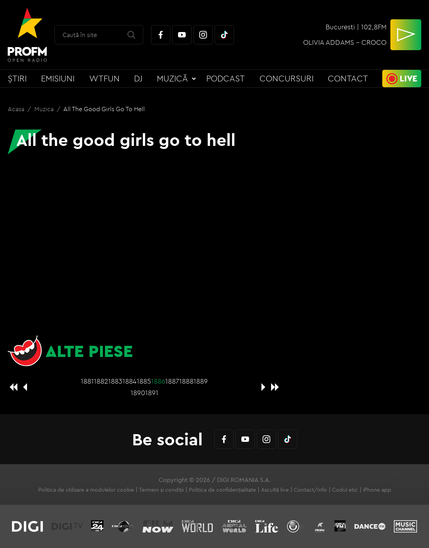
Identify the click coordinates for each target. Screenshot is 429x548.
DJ (138, 78)
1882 (101, 381)
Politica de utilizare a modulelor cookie (86, 489)
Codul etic (345, 489)
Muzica (44, 109)
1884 (129, 381)
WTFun (104, 78)
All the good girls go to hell (104, 109)
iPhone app (377, 489)
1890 (138, 392)
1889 (200, 381)
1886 (158, 381)
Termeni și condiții (161, 489)
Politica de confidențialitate (222, 489)
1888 (186, 381)
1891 (151, 392)
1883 (115, 381)
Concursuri (286, 78)
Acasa (17, 109)
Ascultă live (275, 489)
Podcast (225, 78)
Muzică (172, 78)
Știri (17, 78)
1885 (144, 381)
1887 (172, 381)
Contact (348, 78)
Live (408, 78)
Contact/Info (310, 489)
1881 (87, 381)
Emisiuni (58, 78)
